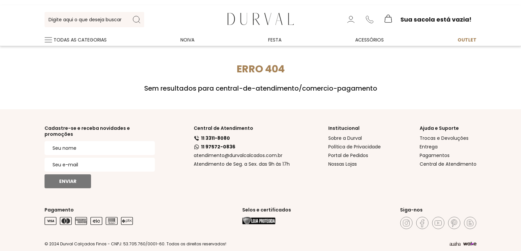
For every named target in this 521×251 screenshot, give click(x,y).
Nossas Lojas (342, 164)
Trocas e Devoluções (444, 138)
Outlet (467, 40)
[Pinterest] (454, 223)
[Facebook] (422, 223)
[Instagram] (406, 223)
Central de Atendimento (223, 128)
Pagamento (59, 210)
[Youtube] (438, 223)
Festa (274, 40)
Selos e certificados (266, 210)
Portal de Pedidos (348, 155)
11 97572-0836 (214, 147)
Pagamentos (435, 155)
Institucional (344, 128)
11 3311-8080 (212, 138)
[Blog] (470, 223)
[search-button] (136, 19)
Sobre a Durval (345, 138)
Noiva (187, 40)
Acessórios (369, 40)
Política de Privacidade (354, 146)
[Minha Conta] (351, 19)
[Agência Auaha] (455, 244)
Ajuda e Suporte (439, 128)
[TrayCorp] (469, 244)
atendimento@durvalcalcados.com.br (238, 155)
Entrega (429, 146)
